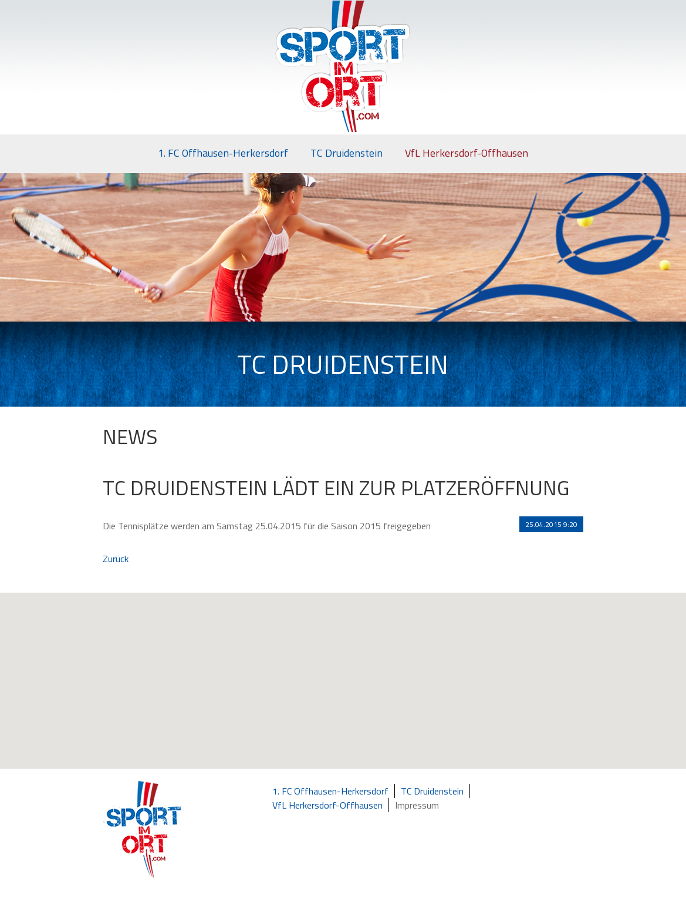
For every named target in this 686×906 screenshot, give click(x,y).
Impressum (417, 805)
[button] (349, 692)
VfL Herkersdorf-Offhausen (466, 153)
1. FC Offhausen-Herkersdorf (223, 153)
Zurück (116, 559)
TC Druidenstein (346, 153)
